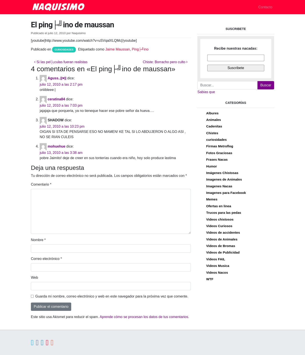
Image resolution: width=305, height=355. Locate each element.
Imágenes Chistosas (222, 173)
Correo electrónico (46, 259)
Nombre (38, 240)
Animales (213, 120)
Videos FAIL (215, 259)
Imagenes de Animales (224, 179)
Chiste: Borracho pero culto (165, 62)
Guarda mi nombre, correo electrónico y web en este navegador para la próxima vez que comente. (111, 296)
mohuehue (56, 146)
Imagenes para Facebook (226, 193)
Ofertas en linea (218, 206)
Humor (211, 166)
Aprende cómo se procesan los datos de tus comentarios (144, 317)
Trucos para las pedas (223, 212)
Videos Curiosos (219, 226)
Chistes (212, 133)
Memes (212, 199)
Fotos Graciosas (219, 153)
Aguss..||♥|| (57, 78)
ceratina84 (56, 99)
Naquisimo (79, 33)
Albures (212, 113)
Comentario (41, 184)
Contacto (265, 7)
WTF (209, 279)
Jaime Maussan (117, 49)
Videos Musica (217, 266)
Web (34, 277)
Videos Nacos (217, 272)
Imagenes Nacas (219, 186)
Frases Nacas (217, 159)
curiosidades (64, 49)
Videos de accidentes (223, 232)
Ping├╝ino (140, 49)
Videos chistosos (220, 219)
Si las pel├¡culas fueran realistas (60, 62)
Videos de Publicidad (222, 252)
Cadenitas (214, 126)
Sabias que (206, 92)
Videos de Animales (222, 239)
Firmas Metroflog (219, 146)
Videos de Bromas (220, 246)
